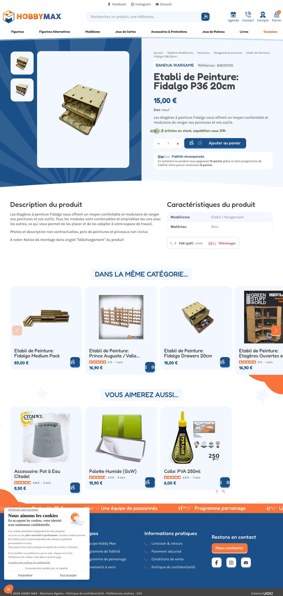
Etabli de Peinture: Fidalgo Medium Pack (37, 353)
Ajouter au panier (215, 143)
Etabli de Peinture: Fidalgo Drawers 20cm (188, 353)
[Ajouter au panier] (75, 362)
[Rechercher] (205, 17)
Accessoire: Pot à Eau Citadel (37, 474)
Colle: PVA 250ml (182, 471)
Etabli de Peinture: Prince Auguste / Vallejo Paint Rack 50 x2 (114, 353)
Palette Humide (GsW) (112, 471)
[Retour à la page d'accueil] (35, 16)
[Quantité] (168, 143)
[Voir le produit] (150, 367)
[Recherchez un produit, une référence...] (145, 17)
